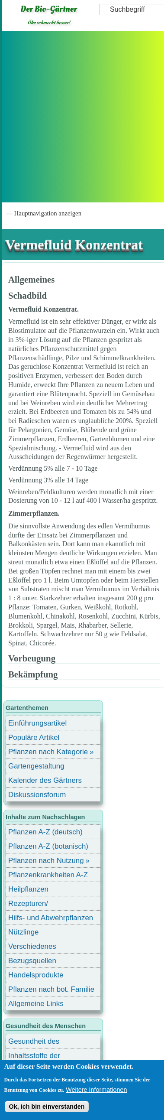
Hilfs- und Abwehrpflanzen (50, 918)
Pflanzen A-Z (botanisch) (48, 846)
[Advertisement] (81, 117)
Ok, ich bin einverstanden (46, 1106)
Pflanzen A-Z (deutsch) (45, 832)
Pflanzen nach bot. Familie (51, 989)
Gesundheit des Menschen (33, 1042)
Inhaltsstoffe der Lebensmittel (34, 1057)
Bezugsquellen (32, 961)
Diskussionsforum (37, 795)
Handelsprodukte (36, 975)
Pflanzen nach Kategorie (48, 752)
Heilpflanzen (28, 889)
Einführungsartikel (37, 723)
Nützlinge (23, 932)
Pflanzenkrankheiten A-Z (48, 875)
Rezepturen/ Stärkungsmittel (33, 904)
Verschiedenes (32, 946)
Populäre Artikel (33, 737)
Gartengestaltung (36, 766)
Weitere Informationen (96, 1089)
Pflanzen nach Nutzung (46, 860)
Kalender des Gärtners (45, 780)
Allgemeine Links (36, 1004)
